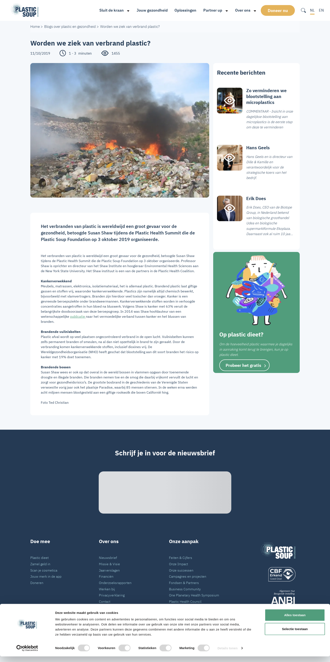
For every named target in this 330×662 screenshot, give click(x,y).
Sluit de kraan (110, 10)
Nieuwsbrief (108, 557)
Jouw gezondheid (150, 10)
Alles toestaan (295, 620)
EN (321, 10)
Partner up (211, 10)
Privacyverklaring (112, 595)
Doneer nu (278, 10)
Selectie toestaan (295, 634)
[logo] (278, 574)
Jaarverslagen (109, 570)
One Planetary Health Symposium (194, 595)
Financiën (106, 576)
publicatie (78, 316)
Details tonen (227, 653)
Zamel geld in (40, 564)
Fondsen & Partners (184, 582)
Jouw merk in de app (45, 576)
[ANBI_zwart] (278, 598)
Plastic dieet (39, 557)
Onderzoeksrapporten (115, 582)
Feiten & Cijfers (180, 557)
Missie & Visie (109, 564)
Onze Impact (178, 564)
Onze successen (181, 570)
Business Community (185, 589)
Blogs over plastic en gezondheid (70, 26)
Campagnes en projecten (187, 576)
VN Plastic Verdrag (183, 607)
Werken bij (107, 589)
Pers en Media (109, 607)
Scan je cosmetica (43, 570)
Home (35, 26)
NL (312, 10)
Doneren (36, 582)
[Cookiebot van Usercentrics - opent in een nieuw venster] (27, 654)
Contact (104, 601)
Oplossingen (184, 10)
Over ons (241, 10)
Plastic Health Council (185, 601)
